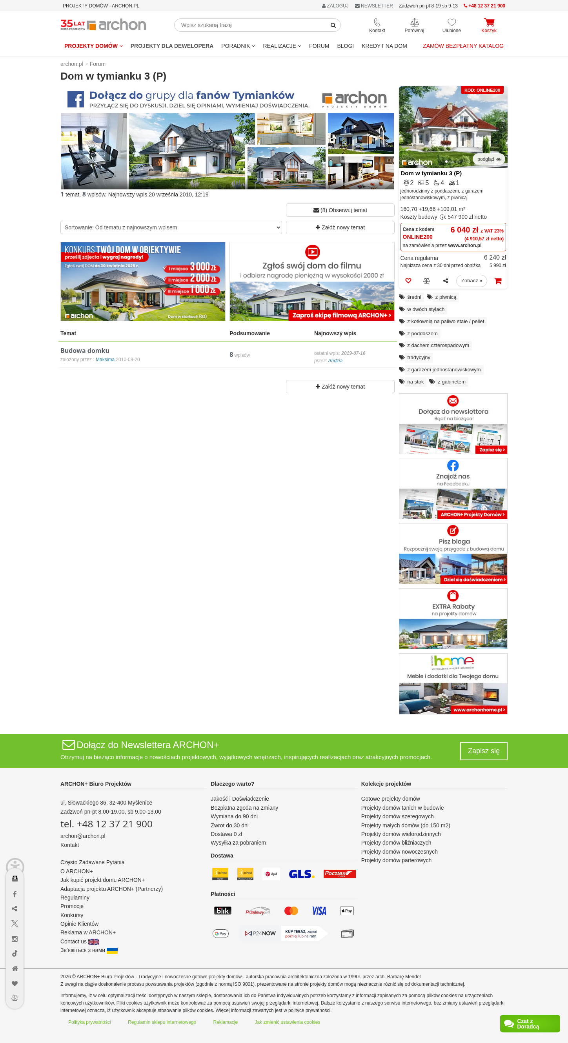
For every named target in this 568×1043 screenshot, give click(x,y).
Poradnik (238, 46)
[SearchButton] (333, 25)
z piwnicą (445, 297)
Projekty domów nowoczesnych (399, 852)
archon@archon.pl (83, 836)
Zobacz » (471, 280)
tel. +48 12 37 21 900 (106, 823)
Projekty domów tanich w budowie (402, 808)
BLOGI (345, 46)
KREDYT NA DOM (384, 46)
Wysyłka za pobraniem (238, 842)
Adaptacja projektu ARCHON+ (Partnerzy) (111, 889)
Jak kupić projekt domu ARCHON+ (102, 880)
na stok (416, 382)
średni (414, 297)
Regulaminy (74, 897)
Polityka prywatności (89, 1022)
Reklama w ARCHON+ (88, 932)
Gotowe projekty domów (390, 799)
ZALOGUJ (335, 6)
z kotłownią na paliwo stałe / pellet (446, 321)
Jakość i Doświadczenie (240, 799)
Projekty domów (93, 46)
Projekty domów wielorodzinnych (401, 834)
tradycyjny (419, 357)
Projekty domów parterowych (396, 860)
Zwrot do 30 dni (230, 825)
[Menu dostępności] (15, 856)
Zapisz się (484, 751)
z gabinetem (452, 382)
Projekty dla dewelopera (172, 46)
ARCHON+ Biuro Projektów (95, 784)
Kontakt (69, 845)
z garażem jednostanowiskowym (444, 369)
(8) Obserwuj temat (340, 210)
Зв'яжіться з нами (89, 950)
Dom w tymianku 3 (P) (431, 173)
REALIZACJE (282, 46)
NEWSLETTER (374, 6)
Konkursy (71, 915)
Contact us (79, 941)
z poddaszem (423, 333)
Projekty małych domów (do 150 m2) (405, 825)
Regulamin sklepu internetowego (162, 1022)
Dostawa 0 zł (226, 834)
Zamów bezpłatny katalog (463, 46)
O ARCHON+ (76, 871)
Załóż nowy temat (340, 227)
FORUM (319, 46)
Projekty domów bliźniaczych (396, 842)
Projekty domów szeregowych (397, 816)
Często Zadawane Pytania (92, 862)
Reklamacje (225, 1022)
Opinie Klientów (79, 924)
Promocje (72, 906)
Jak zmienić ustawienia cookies (287, 1022)
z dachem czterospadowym (439, 345)
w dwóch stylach (426, 309)
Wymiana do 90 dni (234, 816)
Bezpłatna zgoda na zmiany (244, 808)
